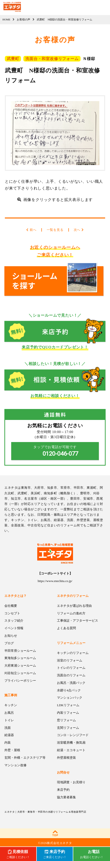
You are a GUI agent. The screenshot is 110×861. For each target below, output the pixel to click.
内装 (7, 742)
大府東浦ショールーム (20, 665)
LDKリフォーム (68, 705)
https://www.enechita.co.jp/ (55, 581)
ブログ (9, 643)
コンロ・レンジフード (73, 735)
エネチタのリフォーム (73, 596)
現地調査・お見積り (71, 782)
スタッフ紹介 (13, 620)
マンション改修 (15, 765)
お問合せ (63, 772)
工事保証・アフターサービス (77, 620)
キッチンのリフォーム (73, 653)
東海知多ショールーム (20, 658)
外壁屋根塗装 (66, 757)
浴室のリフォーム (69, 660)
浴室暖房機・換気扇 (71, 742)
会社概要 (10, 606)
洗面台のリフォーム (71, 675)
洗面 (7, 728)
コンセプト (12, 613)
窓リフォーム (66, 720)
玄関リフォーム (68, 728)
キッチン (10, 705)
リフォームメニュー (71, 643)
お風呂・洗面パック (71, 683)
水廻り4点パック (69, 690)
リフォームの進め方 (71, 613)
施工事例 (10, 695)
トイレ (9, 720)
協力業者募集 (66, 797)
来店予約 (63, 789)
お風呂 (9, 712)
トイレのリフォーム (71, 668)
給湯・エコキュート (71, 750)
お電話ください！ (91, 854)
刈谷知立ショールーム (20, 673)
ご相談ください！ (18, 854)
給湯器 (9, 735)
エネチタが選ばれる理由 (74, 606)
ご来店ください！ (54, 854)
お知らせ (10, 635)
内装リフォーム (68, 712)
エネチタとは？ (15, 596)
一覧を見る (55, 230)
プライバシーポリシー (20, 680)
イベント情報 (13, 628)
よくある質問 (66, 628)
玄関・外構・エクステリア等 (25, 757)
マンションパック (69, 697)
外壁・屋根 (12, 750)
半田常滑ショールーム (20, 650)
